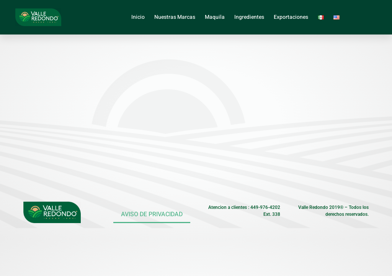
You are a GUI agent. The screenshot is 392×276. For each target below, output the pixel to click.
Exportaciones (291, 17)
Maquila (215, 17)
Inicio (138, 17)
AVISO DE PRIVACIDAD (152, 214)
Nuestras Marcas (174, 17)
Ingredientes (249, 17)
